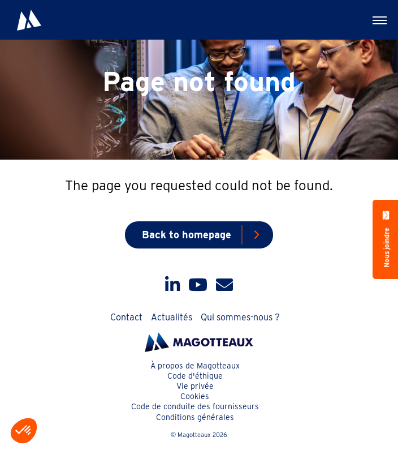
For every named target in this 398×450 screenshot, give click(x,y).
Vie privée (195, 386)
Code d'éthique (195, 375)
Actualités (171, 317)
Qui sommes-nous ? (240, 317)
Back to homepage (186, 235)
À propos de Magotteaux (195, 365)
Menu (372, 17)
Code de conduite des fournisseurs (195, 406)
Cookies (194, 396)
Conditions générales (195, 417)
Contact (126, 317)
